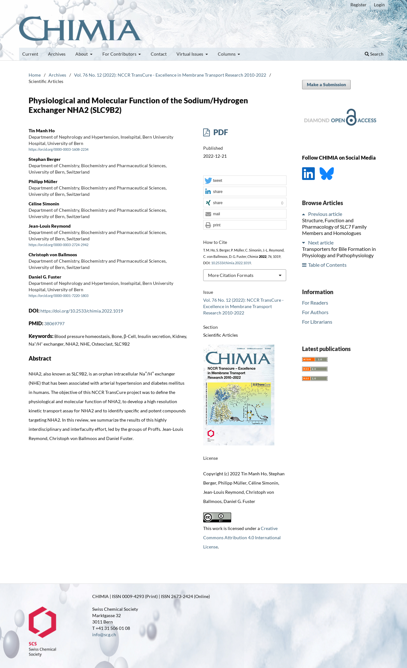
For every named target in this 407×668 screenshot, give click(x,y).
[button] (245, 180)
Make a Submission (326, 84)
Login (379, 4)
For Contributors (119, 54)
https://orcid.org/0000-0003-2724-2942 (58, 245)
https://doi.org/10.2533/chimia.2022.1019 (81, 310)
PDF (220, 132)
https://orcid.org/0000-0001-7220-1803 (58, 296)
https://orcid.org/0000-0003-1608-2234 (58, 149)
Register (358, 4)
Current (30, 54)
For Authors (315, 312)
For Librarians (317, 322)
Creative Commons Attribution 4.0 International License (242, 537)
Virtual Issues (190, 54)
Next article (321, 242)
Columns (227, 54)
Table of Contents (327, 265)
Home (35, 75)
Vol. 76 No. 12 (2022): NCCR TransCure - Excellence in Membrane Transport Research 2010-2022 (170, 75)
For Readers (315, 303)
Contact (159, 54)
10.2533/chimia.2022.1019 (231, 263)
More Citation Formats (230, 275)
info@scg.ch (104, 634)
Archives (57, 54)
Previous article (325, 214)
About (82, 54)
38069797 (54, 323)
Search (374, 54)
